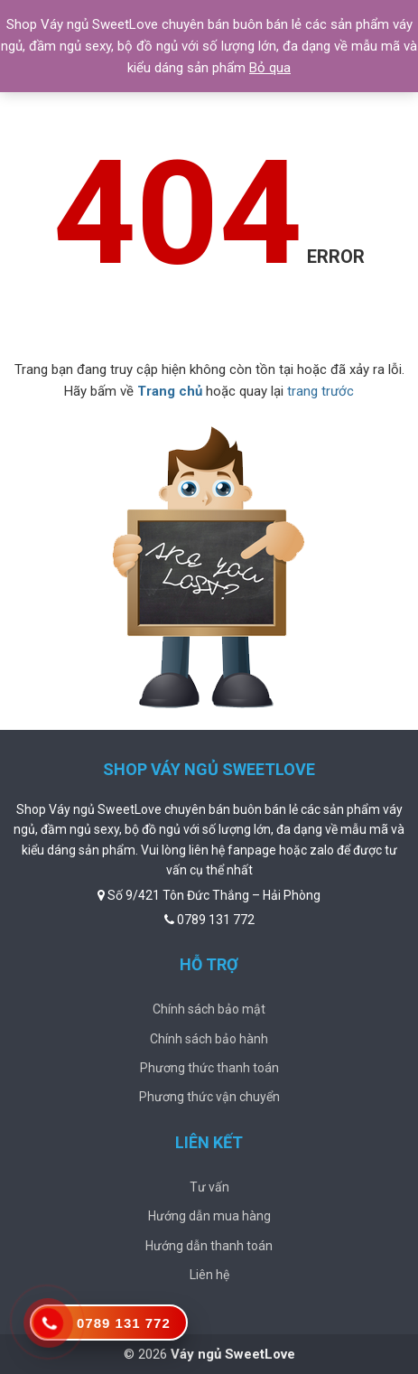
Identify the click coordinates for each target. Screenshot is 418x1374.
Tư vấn (209, 1187)
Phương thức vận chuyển (209, 1096)
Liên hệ (209, 1274)
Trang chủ (169, 391)
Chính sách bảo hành (209, 1039)
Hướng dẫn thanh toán (209, 1245)
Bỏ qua (270, 68)
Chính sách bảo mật (209, 1009)
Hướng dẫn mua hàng (209, 1216)
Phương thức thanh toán (209, 1068)
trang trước (320, 391)
